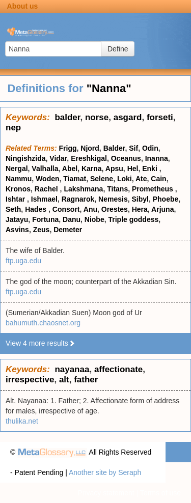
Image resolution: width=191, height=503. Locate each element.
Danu (71, 219)
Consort (66, 209)
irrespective (30, 379)
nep (13, 127)
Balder (114, 148)
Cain (158, 179)
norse (96, 117)
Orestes (114, 209)
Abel (69, 168)
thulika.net (22, 421)
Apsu (114, 168)
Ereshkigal (89, 158)
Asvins (17, 230)
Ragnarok (78, 199)
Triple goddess (133, 219)
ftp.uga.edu (23, 261)
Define (117, 49)
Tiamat (74, 179)
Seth (13, 209)
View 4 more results (40, 343)
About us (22, 6)
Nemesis (113, 199)
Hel (133, 168)
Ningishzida (26, 158)
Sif (133, 148)
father (86, 379)
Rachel (47, 189)
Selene (101, 179)
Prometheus (153, 189)
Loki (124, 179)
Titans (117, 189)
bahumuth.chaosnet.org (43, 323)
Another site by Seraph (105, 472)
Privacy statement (105, 493)
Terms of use (160, 493)
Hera (140, 209)
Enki (150, 168)
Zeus (41, 230)
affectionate (118, 369)
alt (64, 379)
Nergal (17, 168)
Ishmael (44, 199)
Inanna (156, 158)
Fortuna (45, 219)
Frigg (68, 148)
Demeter (67, 230)
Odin (150, 148)
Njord (89, 148)
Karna (91, 168)
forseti (160, 117)
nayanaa (71, 369)
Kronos (18, 189)
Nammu (19, 179)
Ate (141, 179)
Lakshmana (83, 189)
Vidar (58, 158)
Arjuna (162, 209)
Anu (90, 209)
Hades (36, 209)
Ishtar (16, 199)
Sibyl (139, 199)
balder (67, 117)
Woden (47, 179)
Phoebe (166, 199)
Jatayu (17, 219)
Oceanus (126, 158)
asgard (128, 117)
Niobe (94, 219)
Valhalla (45, 168)
